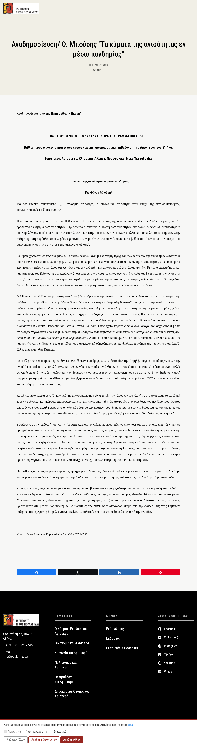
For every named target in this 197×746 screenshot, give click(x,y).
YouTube (169, 665)
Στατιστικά (58, 731)
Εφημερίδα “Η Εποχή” (66, 115)
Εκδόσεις (113, 640)
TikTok (168, 656)
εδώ (130, 725)
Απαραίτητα (12, 731)
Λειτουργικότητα (35, 731)
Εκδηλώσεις (115, 630)
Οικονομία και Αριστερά (72, 645)
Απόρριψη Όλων (16, 739)
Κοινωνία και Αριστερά (71, 654)
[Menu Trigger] (190, 5)
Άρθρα (97, 71)
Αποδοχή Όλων (71, 739)
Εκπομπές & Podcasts (122, 650)
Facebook (170, 630)
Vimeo (168, 673)
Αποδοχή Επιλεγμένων (44, 739)
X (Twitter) (171, 639)
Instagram (170, 648)
